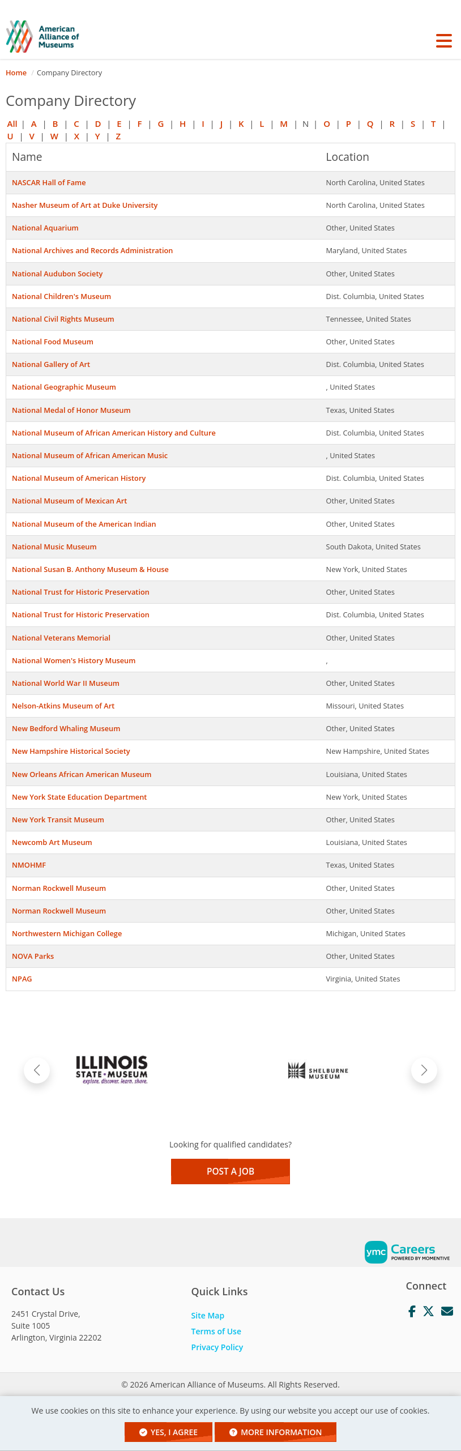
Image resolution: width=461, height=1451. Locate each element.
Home (16, 72)
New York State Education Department (79, 797)
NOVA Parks (33, 956)
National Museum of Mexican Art (69, 501)
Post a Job (230, 1171)
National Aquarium (45, 228)
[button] (443, 41)
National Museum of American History (79, 478)
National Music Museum (54, 546)
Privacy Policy (217, 1347)
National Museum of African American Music (90, 455)
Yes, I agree (168, 1432)
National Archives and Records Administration (92, 250)
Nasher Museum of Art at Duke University (84, 205)
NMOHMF (29, 865)
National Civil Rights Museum (63, 319)
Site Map (208, 1315)
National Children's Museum (61, 296)
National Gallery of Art (51, 364)
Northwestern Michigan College (67, 933)
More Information (275, 1432)
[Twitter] (428, 1312)
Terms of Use (216, 1331)
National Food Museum (52, 341)
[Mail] (447, 1312)
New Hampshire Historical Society (71, 751)
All (12, 123)
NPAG (22, 979)
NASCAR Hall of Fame (49, 182)
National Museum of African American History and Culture (114, 433)
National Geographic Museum (64, 387)
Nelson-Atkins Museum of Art (63, 706)
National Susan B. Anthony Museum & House (90, 569)
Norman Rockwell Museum (59, 888)
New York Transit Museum (58, 819)
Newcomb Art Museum (52, 842)
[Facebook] (412, 1312)
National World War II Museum (65, 683)
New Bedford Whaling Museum (66, 728)
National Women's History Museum (73, 660)
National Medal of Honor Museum (71, 410)
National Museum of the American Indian (84, 524)
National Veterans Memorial (61, 638)
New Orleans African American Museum (81, 774)
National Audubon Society (57, 273)
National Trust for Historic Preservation (81, 592)
